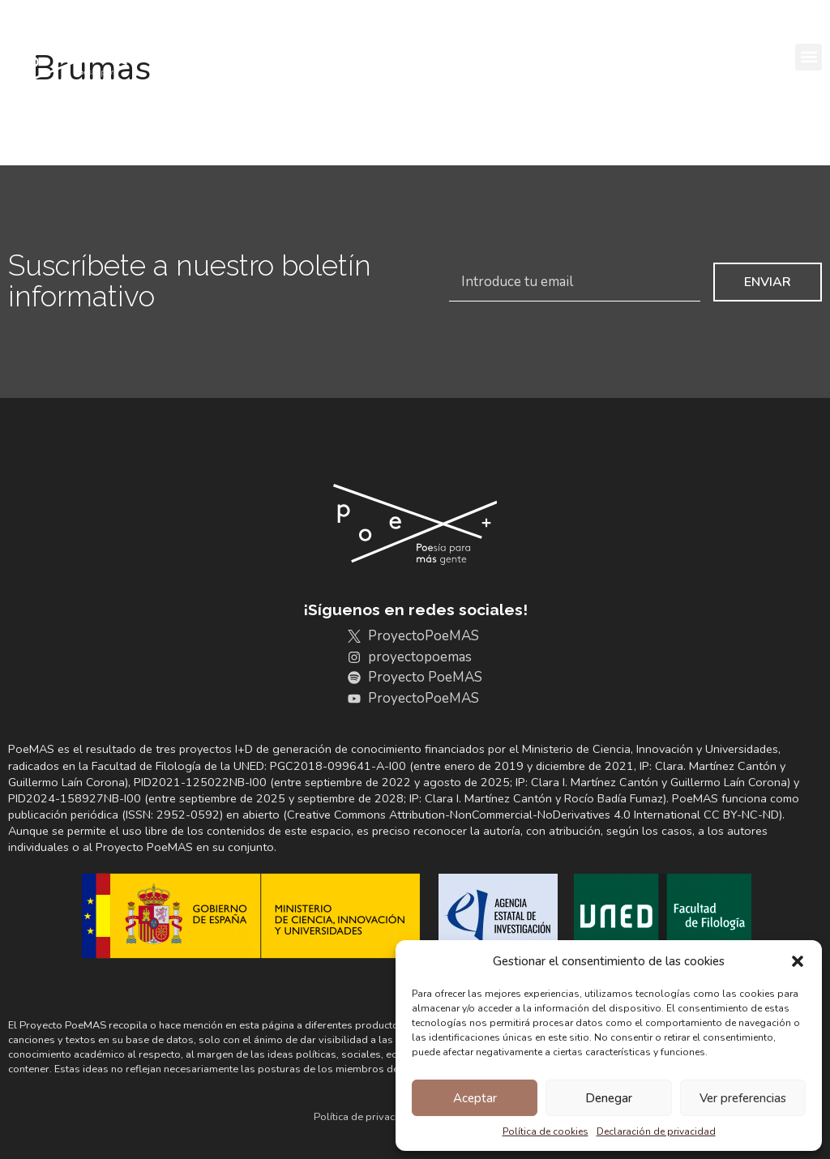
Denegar (608, 1098)
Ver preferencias (743, 1098)
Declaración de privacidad (656, 1131)
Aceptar (475, 1098)
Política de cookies (545, 1131)
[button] (797, 961)
